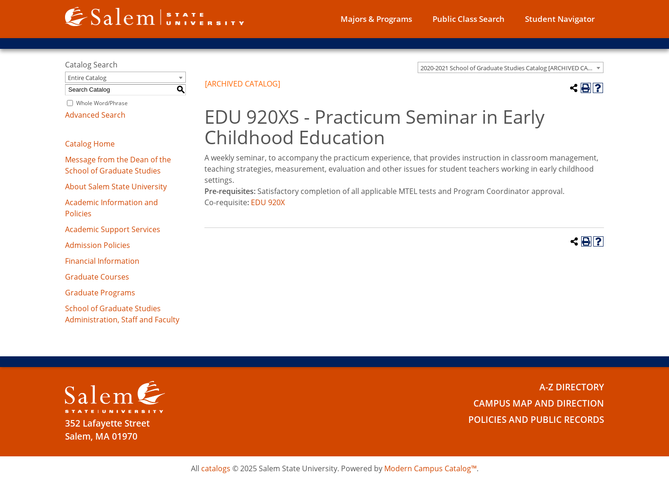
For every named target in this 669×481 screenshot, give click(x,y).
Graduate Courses (97, 277)
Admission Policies (97, 245)
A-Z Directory (571, 387)
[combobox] (510, 67)
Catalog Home (90, 144)
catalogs (215, 468)
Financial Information (102, 261)
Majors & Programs (376, 18)
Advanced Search (95, 115)
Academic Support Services (112, 229)
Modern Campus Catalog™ (430, 468)
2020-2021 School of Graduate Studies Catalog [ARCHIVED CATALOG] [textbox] (511, 68)
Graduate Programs (100, 292)
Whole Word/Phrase (102, 103)
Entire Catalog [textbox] (87, 77)
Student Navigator (560, 18)
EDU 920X (268, 202)
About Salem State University (116, 186)
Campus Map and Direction (538, 403)
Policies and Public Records (536, 420)
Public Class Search (469, 18)
